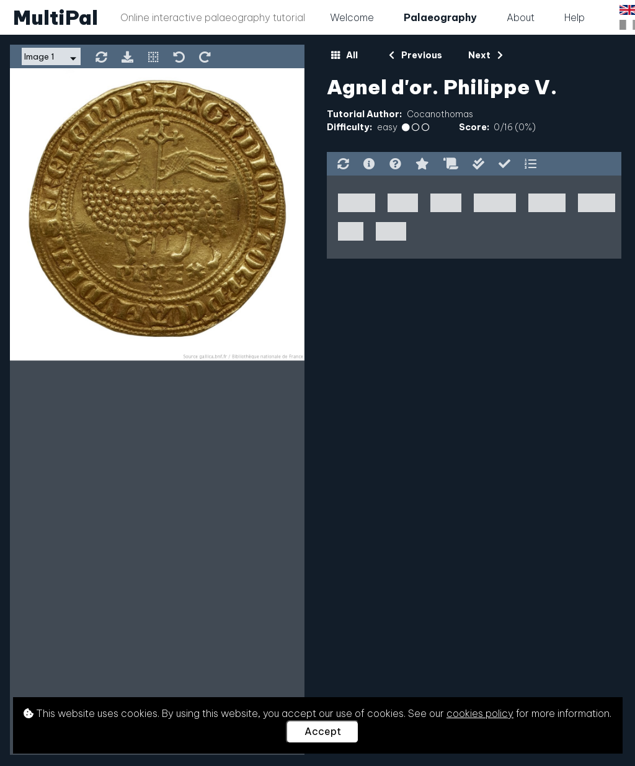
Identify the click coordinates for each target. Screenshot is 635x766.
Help (574, 17)
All (344, 55)
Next (485, 55)
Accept (322, 731)
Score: (474, 127)
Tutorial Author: (364, 114)
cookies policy (479, 713)
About (521, 17)
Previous (415, 55)
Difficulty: (349, 127)
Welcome (352, 17)
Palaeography (440, 17)
